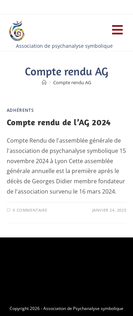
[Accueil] (44, 82)
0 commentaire (30, 210)
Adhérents (20, 110)
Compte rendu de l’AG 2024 (59, 122)
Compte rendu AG (72, 82)
